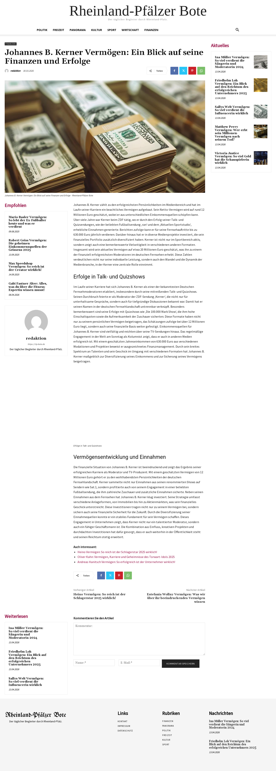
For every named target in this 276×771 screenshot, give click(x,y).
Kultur (96, 30)
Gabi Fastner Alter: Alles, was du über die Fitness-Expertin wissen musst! (28, 287)
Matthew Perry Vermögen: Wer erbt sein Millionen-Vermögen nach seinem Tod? (231, 133)
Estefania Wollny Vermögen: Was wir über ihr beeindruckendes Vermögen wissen (176, 598)
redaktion (15, 70)
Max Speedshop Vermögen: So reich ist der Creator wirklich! (26, 267)
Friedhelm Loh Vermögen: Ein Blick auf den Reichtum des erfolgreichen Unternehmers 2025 (27, 658)
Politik (42, 30)
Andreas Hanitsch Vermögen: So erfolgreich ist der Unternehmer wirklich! (126, 562)
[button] (237, 30)
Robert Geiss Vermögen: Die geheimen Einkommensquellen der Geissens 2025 (28, 245)
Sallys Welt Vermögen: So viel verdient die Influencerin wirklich (26, 682)
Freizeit (58, 30)
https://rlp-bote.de (36, 344)
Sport (112, 30)
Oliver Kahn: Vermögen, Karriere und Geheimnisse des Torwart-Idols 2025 (126, 557)
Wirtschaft (130, 30)
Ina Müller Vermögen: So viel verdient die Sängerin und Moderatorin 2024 (26, 633)
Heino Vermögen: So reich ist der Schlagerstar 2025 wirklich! (117, 552)
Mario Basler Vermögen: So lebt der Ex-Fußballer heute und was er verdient (28, 222)
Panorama (78, 30)
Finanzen (151, 30)
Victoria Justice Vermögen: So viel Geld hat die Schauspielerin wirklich (233, 158)
